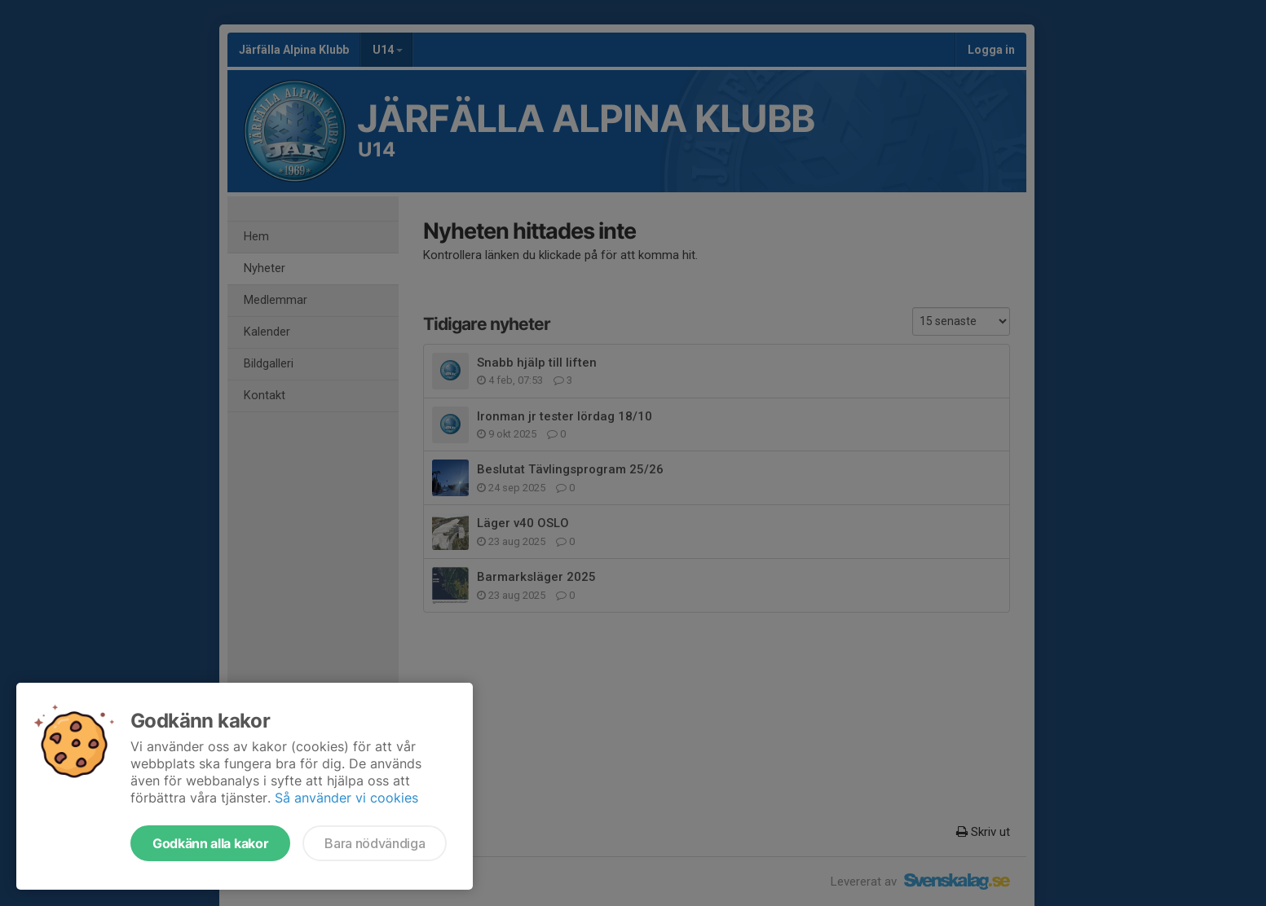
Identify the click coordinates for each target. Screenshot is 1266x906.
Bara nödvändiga (374, 843)
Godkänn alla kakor (210, 843)
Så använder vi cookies (346, 797)
